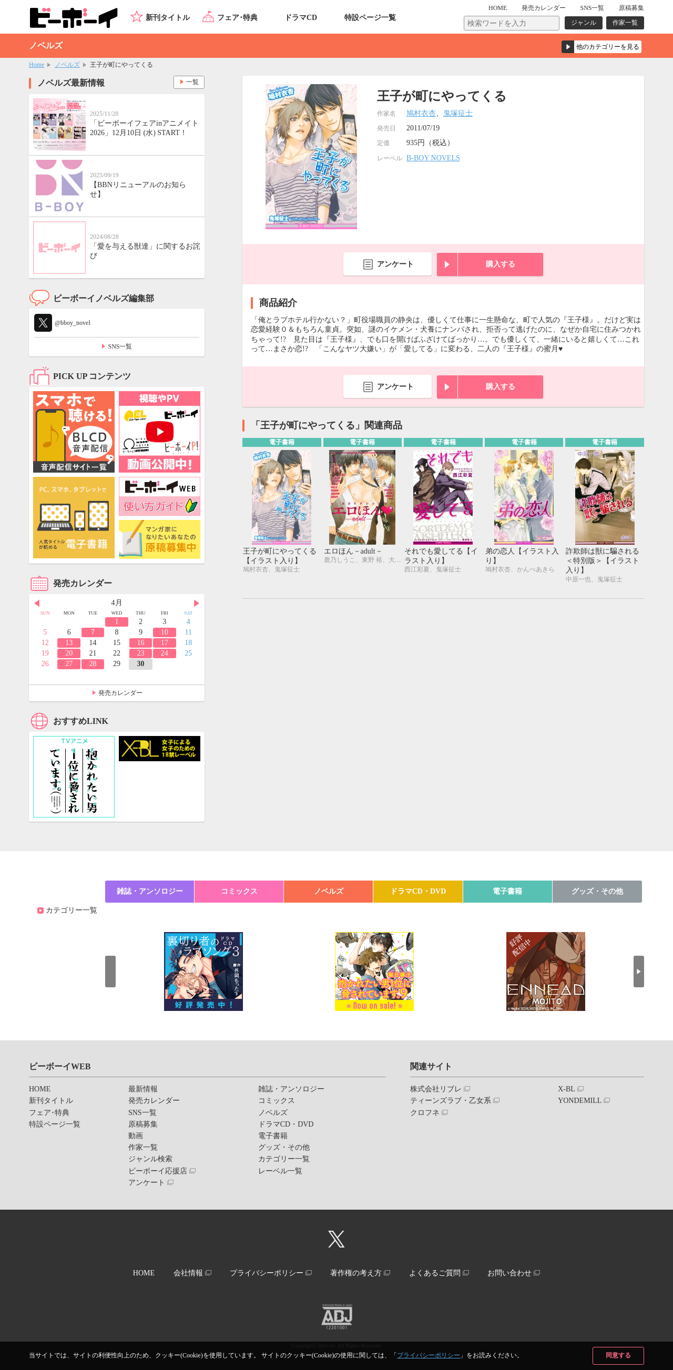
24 (164, 653)
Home (36, 64)
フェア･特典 (237, 18)
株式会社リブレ (436, 1089)
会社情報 (187, 1273)
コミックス (239, 891)
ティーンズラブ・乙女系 (450, 1101)
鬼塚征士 (458, 113)
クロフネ (425, 1113)
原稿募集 (631, 8)
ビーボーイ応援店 (157, 1171)
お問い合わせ (509, 1273)
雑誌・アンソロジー (150, 891)
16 (140, 643)
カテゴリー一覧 (71, 910)
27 (69, 664)
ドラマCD (300, 18)
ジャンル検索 (150, 1159)
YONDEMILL (579, 1101)
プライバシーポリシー (428, 1355)
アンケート (395, 264)
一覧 (192, 82)
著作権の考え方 (356, 1273)
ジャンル (583, 22)
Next (197, 603)
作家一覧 (625, 22)
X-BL (566, 1089)
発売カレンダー (120, 693)
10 (164, 632)
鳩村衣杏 (421, 113)
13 (69, 643)
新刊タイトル (168, 18)
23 (140, 653)
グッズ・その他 (597, 891)
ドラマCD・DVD (418, 891)
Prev (37, 603)
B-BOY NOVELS (433, 158)
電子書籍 (507, 891)
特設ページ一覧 (370, 18)
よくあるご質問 (435, 1273)
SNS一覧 (592, 8)
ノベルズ (67, 64)
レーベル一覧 (280, 1171)
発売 (544, 8)
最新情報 (143, 1089)
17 (164, 643)
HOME (497, 8)
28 (93, 664)
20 (69, 653)
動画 (135, 1136)
